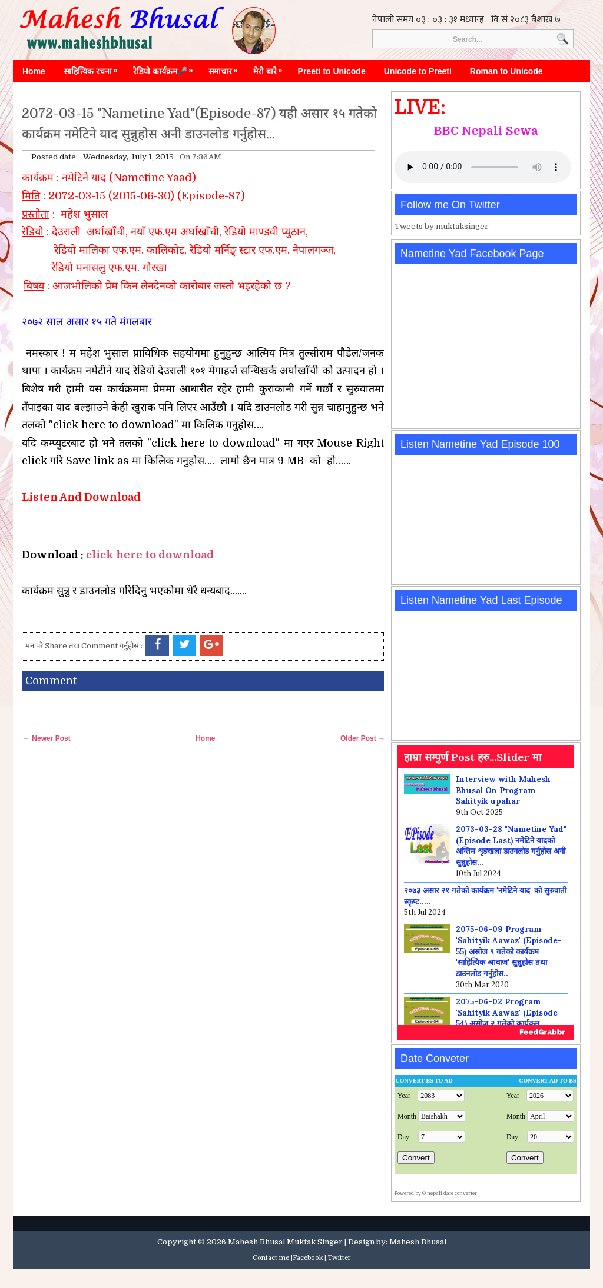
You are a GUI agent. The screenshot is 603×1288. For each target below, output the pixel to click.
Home (33, 71)
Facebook (308, 1258)
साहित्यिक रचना (94, 68)
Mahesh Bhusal (417, 1241)
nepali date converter (452, 1193)
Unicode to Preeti (418, 71)
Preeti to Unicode (332, 71)
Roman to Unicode (506, 71)
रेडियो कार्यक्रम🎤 (166, 68)
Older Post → (362, 738)
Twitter (339, 1258)
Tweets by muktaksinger (442, 226)
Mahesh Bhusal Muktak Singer (285, 1241)
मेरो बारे (271, 68)
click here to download (150, 555)
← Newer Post (47, 738)
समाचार (226, 68)
